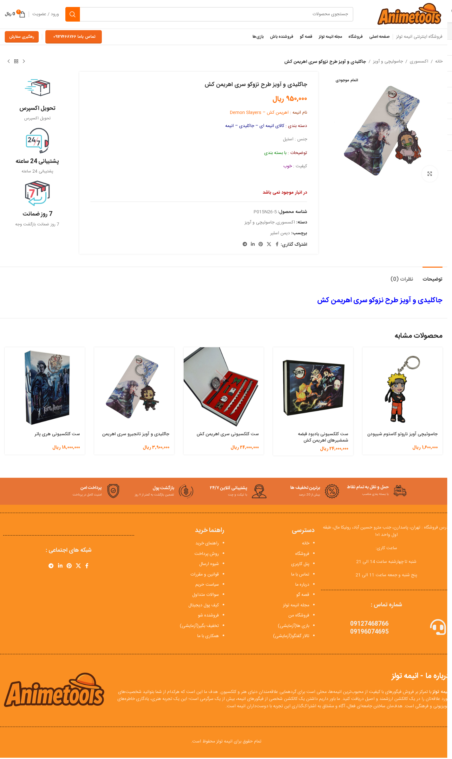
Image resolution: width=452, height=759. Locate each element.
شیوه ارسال (209, 564)
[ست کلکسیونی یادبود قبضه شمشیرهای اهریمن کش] (313, 387)
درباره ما (302, 585)
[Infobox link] (37, 98)
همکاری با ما (208, 636)
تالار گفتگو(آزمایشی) (291, 636)
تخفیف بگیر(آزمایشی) (199, 626)
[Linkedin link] (253, 244)
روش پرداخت (206, 554)
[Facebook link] (277, 244)
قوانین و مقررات (204, 574)
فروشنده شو (208, 615)
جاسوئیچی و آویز (388, 61)
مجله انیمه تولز (296, 605)
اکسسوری (419, 61)
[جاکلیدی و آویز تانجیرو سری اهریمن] (134, 387)
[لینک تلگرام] (245, 244)
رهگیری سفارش (21, 37)
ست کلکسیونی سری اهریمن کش (228, 433)
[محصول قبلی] (24, 61)
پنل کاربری (300, 564)
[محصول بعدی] (8, 61)
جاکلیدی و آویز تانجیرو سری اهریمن (135, 433)
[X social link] (269, 244)
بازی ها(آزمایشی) (293, 626)
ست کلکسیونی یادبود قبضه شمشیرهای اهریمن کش (323, 437)
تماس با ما (300, 574)
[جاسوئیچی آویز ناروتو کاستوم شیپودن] (402, 387)
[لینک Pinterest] (261, 244)
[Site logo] (409, 14)
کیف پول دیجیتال (203, 605)
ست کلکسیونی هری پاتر (57, 433)
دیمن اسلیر (280, 233)
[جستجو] (209, 14)
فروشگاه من (298, 615)
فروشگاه (302, 554)
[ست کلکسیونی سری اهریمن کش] (224, 387)
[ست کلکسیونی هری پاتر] (45, 387)
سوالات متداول (205, 595)
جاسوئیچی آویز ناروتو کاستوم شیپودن (402, 433)
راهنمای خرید (207, 543)
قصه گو (302, 595)
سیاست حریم (207, 585)
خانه (438, 61)
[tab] (432, 276)
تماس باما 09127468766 (74, 36)
